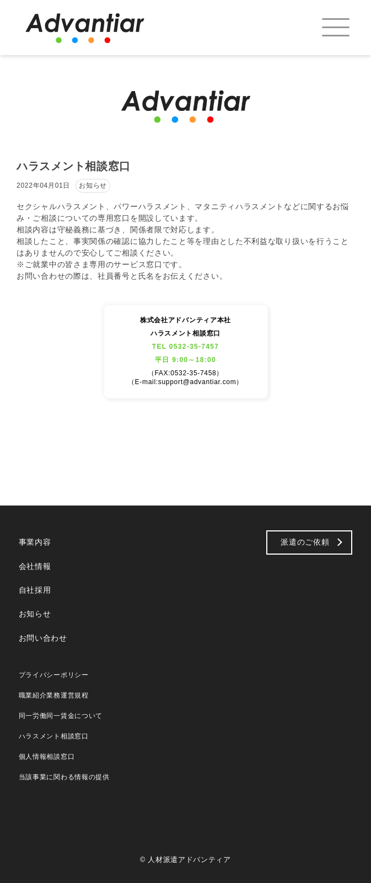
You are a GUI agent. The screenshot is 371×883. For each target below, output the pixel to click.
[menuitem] (326, 28)
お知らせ (35, 613)
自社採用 (35, 590)
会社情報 (35, 566)
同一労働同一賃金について (61, 716)
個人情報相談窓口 (47, 756)
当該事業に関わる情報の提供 (64, 777)
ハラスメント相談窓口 (54, 736)
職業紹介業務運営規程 (54, 695)
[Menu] (326, 28)
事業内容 (35, 542)
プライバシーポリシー (54, 675)
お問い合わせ (43, 638)
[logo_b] (96, 28)
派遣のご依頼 (305, 542)
